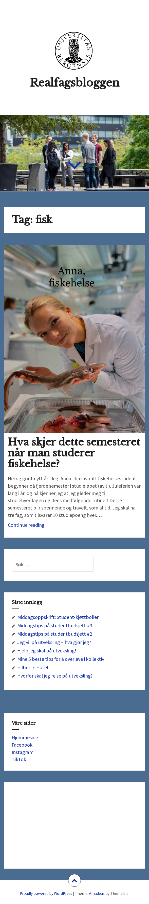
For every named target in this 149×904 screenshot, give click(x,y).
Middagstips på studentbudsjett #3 (54, 625)
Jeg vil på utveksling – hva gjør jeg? (54, 642)
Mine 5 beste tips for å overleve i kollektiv (60, 658)
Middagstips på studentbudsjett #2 (54, 633)
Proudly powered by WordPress (46, 893)
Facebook (22, 744)
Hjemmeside (25, 737)
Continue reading (38, 526)
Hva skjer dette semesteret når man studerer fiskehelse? (74, 453)
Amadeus (97, 893)
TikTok (19, 759)
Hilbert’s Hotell (33, 667)
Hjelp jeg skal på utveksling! (46, 650)
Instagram (22, 752)
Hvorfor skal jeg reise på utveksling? (55, 675)
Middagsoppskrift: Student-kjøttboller (58, 617)
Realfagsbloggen (74, 82)
